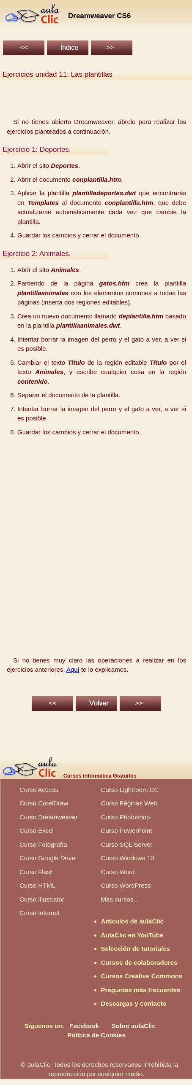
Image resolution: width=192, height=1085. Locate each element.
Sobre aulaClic (133, 1025)
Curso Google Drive (47, 858)
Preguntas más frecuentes (141, 989)
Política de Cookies (96, 1035)
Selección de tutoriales (135, 948)
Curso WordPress (126, 885)
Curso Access (38, 789)
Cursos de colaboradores (139, 962)
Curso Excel (36, 830)
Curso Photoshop (125, 817)
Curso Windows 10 (127, 858)
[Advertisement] (95, 538)
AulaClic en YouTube (132, 935)
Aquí (73, 669)
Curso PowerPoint (126, 830)
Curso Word (118, 871)
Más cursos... (120, 899)
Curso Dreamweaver (48, 817)
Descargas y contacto (134, 1003)
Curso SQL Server (127, 844)
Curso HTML (37, 885)
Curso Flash (36, 871)
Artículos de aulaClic (132, 921)
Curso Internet (39, 912)
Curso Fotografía (43, 844)
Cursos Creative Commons (142, 976)
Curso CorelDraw (43, 803)
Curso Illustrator (41, 899)
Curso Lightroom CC (130, 789)
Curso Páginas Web (129, 803)
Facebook (84, 1025)
